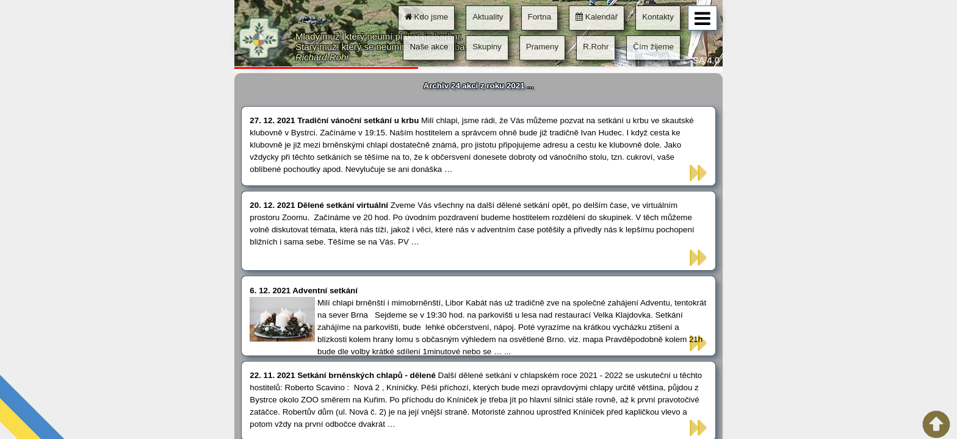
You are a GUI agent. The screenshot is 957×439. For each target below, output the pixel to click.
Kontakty (658, 16)
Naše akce (429, 46)
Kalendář (597, 16)
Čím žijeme (653, 46)
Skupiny (486, 46)
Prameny (542, 46)
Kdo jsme (426, 16)
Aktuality (487, 16)
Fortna (540, 16)
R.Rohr (596, 46)
